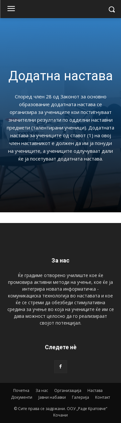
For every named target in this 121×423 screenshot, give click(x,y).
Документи (21, 397)
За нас (41, 390)
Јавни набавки (52, 397)
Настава (95, 390)
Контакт (102, 397)
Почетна (21, 390)
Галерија (80, 397)
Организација (67, 390)
